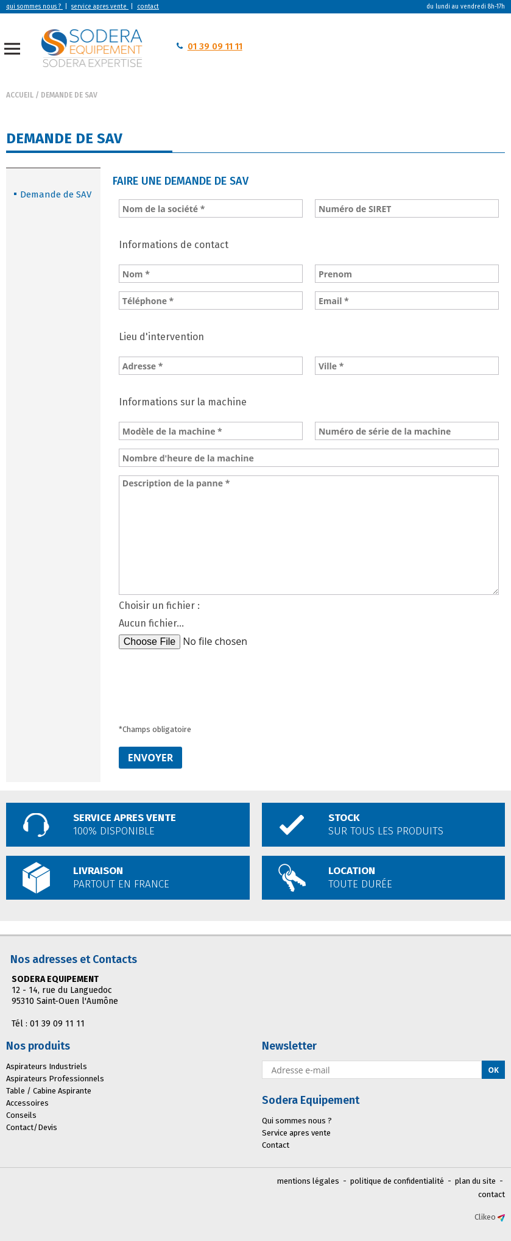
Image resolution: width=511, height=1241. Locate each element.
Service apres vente (296, 1132)
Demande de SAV (69, 95)
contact (491, 1194)
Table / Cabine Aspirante (48, 1090)
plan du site (475, 1181)
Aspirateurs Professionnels (55, 1078)
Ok (493, 1070)
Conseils (21, 1115)
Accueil (19, 95)
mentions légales (308, 1181)
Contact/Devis (31, 1127)
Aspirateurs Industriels (46, 1066)
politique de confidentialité (397, 1181)
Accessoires (27, 1103)
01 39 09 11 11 (215, 46)
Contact (275, 1145)
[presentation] (211, 681)
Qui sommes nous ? (297, 1120)
